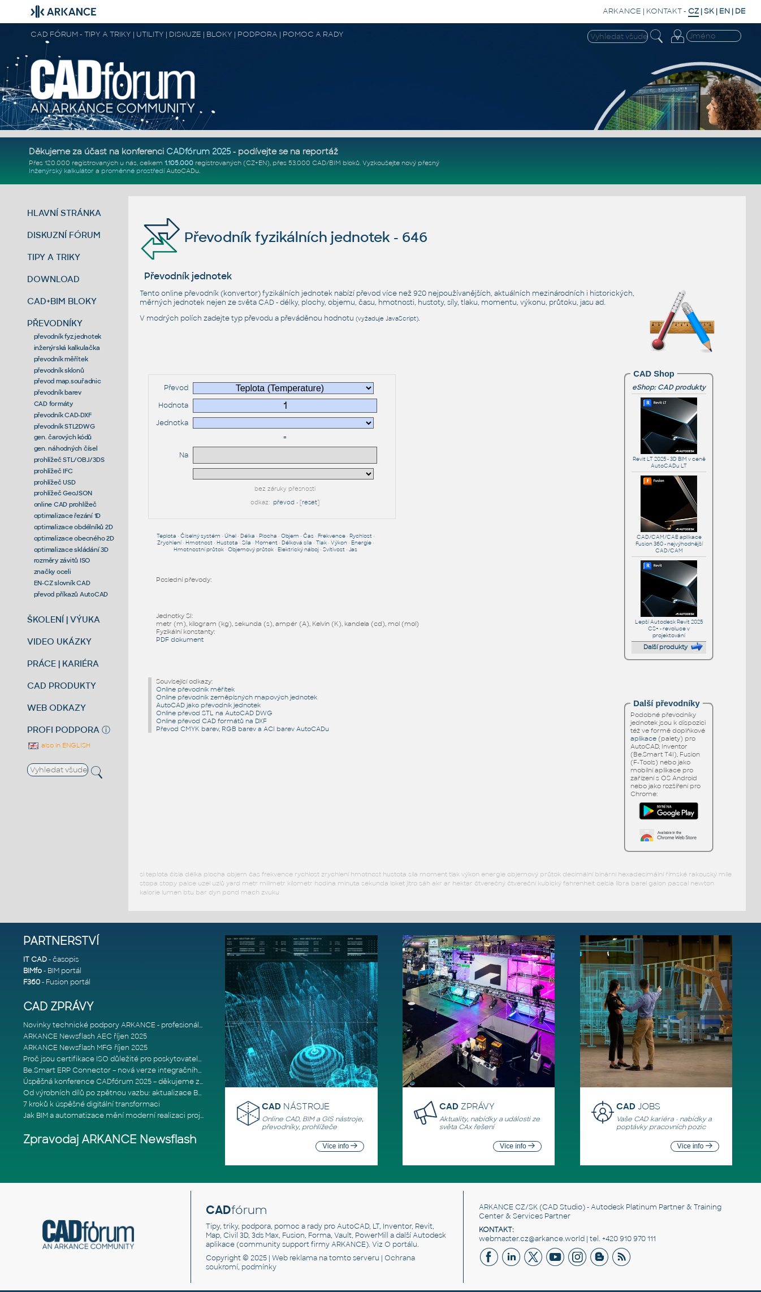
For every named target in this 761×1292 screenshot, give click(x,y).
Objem (290, 536)
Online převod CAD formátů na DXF (211, 721)
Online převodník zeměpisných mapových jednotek (236, 697)
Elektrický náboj (298, 549)
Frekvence (331, 536)
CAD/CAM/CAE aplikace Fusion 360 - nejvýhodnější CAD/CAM (669, 540)
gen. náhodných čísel (66, 448)
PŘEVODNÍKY (55, 323)
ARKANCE (622, 11)
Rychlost (360, 536)
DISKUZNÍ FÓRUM (64, 235)
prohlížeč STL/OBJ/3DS (69, 460)
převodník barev (57, 392)
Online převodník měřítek (195, 689)
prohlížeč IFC (53, 471)
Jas (353, 549)
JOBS (638, 1106)
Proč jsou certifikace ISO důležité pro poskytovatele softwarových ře (141, 1059)
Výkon (339, 542)
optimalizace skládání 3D (71, 550)
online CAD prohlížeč (65, 504)
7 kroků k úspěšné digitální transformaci (91, 1104)
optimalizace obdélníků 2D (73, 527)
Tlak (321, 542)
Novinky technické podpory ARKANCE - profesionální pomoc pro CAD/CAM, (153, 1025)
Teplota (166, 536)
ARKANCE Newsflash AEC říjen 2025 (85, 1036)
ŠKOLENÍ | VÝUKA (63, 619)
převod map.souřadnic (67, 381)
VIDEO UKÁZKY (59, 641)
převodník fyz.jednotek (68, 336)
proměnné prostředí (133, 171)
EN (724, 11)
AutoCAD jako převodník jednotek (208, 705)
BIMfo (32, 970)
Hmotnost (199, 542)
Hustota (227, 542)
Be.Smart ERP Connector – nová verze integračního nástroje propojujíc (145, 1070)
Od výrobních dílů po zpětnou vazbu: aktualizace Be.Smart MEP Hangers (148, 1092)
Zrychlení (169, 542)
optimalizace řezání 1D (67, 516)
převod (284, 502)
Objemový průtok (251, 549)
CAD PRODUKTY (61, 685)
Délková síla (297, 542)
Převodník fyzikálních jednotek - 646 (283, 237)
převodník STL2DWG (64, 426)
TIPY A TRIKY (53, 257)
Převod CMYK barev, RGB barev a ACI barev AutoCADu (242, 729)
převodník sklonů (59, 370)
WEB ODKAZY (56, 707)
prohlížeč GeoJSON (63, 493)
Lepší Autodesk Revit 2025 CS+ (669, 622)
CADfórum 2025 (198, 151)
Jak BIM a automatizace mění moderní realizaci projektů (119, 1115)
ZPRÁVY (467, 1106)
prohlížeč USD (55, 482)
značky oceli (52, 572)
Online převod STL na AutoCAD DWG (214, 713)
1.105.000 (179, 163)
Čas (308, 536)
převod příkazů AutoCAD (71, 594)
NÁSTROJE (296, 1106)
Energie (361, 542)
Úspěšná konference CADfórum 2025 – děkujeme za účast (123, 1081)
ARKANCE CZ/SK (508, 1207)
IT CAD (35, 959)
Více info (339, 1146)
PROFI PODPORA (63, 729)
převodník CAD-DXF (63, 415)
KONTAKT (664, 11)
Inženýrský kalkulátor (61, 171)
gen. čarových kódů (63, 437)
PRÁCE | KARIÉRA (63, 663)
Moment (266, 542)
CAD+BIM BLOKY (62, 301)
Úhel (230, 536)
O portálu (400, 1244)
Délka (247, 536)
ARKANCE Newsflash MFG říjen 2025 (85, 1047)
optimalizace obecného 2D (74, 538)
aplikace (643, 738)
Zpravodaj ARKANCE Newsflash (110, 1140)
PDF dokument (180, 639)
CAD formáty (53, 404)
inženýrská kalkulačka (67, 348)
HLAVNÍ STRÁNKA (64, 213)
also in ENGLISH (58, 745)
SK (709, 11)
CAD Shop (653, 373)
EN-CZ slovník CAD (62, 583)
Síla (246, 542)
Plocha (268, 536)
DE (740, 11)
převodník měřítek (61, 359)
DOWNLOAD (53, 279)
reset (309, 502)
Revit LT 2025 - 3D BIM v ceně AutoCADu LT (669, 459)
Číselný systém (200, 536)
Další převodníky (666, 703)
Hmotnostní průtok (199, 549)
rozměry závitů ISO (62, 560)
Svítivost (334, 549)
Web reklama (294, 1258)
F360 (31, 982)
